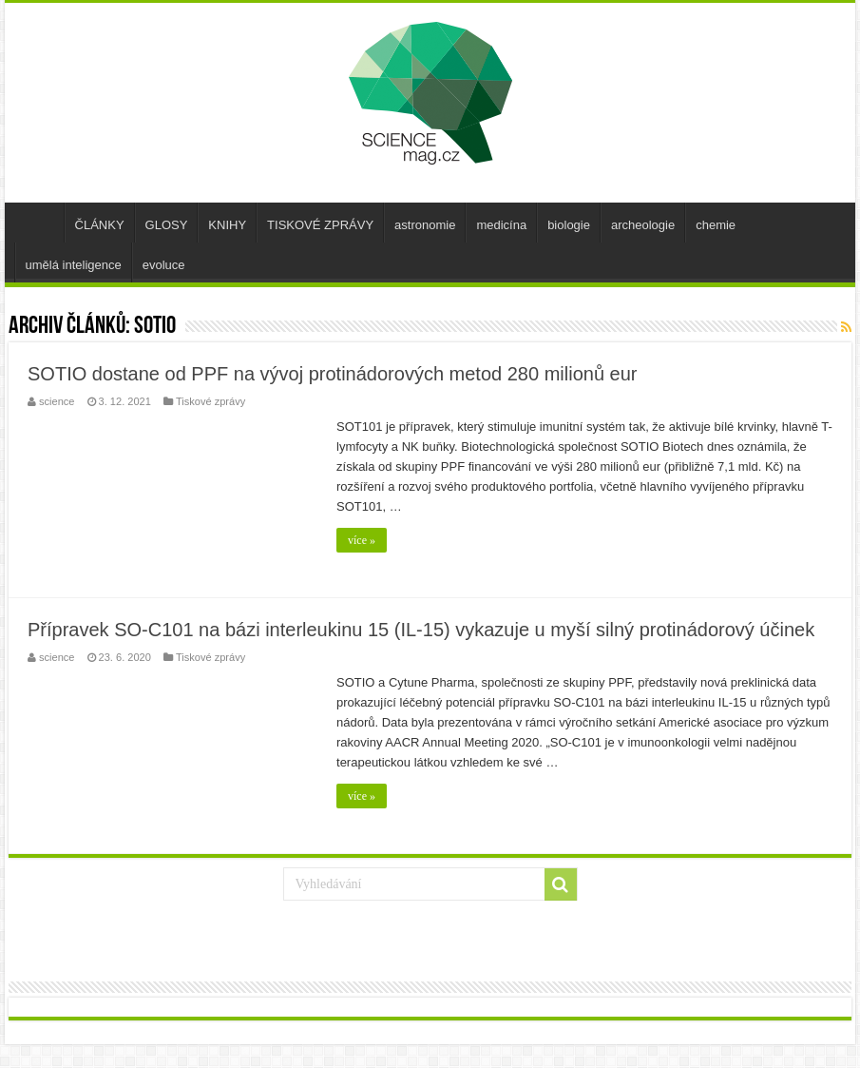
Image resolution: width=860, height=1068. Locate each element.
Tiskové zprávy (210, 401)
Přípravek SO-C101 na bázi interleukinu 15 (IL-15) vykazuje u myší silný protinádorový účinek (421, 629)
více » (361, 540)
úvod (39, 223)
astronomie (424, 225)
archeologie (643, 225)
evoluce (164, 265)
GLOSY (166, 225)
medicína (501, 225)
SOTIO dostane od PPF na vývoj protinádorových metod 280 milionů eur (332, 373)
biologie (568, 225)
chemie (716, 225)
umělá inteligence (74, 265)
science (56, 401)
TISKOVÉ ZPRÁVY (320, 225)
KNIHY (227, 225)
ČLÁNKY (99, 225)
